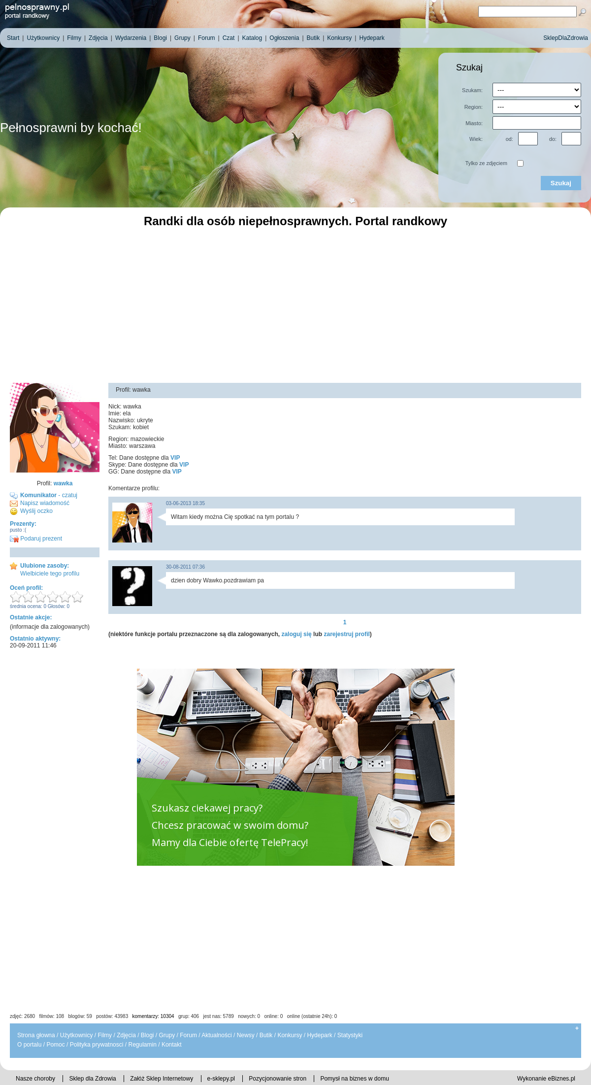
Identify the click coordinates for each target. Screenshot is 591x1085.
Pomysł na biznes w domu (354, 1078)
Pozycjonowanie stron (277, 1078)
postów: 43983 (112, 1016)
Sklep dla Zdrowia (92, 1078)
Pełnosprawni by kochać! (71, 127)
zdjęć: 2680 (22, 1016)
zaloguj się (296, 634)
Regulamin (142, 1044)
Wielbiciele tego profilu (49, 573)
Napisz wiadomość (44, 503)
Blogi (147, 1035)
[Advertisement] (295, 304)
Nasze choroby (35, 1078)
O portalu (29, 1044)
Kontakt (172, 1044)
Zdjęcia (126, 1035)
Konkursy (289, 1035)
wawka (63, 483)
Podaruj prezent (36, 538)
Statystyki (349, 1035)
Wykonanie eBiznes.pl (546, 1078)
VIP (175, 457)
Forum (188, 1035)
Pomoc (55, 1044)
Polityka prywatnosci (97, 1044)
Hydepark (319, 1035)
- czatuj (48, 495)
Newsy (246, 1035)
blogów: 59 (80, 1016)
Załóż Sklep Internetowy (161, 1078)
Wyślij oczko (36, 511)
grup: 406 (188, 1016)
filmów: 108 (52, 1016)
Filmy (105, 1035)
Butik (266, 1035)
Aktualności (216, 1035)
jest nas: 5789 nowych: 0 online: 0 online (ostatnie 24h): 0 (270, 1016)
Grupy (167, 1035)
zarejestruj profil (346, 634)
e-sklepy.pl (221, 1078)
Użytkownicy (76, 1035)
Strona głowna (36, 1035)
